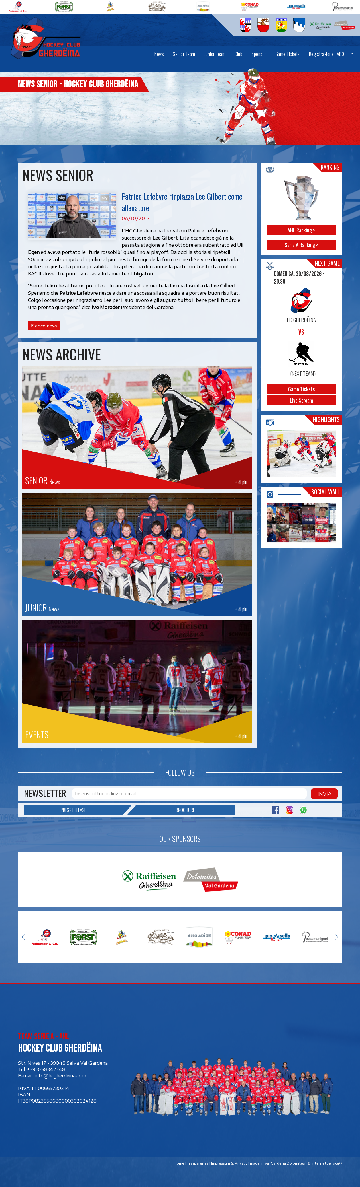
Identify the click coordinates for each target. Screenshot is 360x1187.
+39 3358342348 (46, 1069)
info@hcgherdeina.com (60, 1076)
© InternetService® (324, 1163)
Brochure (164, 810)
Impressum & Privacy (229, 1163)
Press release (92, 810)
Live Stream (301, 400)
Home (179, 1163)
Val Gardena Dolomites (285, 1163)
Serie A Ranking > (301, 244)
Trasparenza (197, 1163)
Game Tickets (301, 389)
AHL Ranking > (301, 230)
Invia (324, 793)
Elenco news (44, 325)
